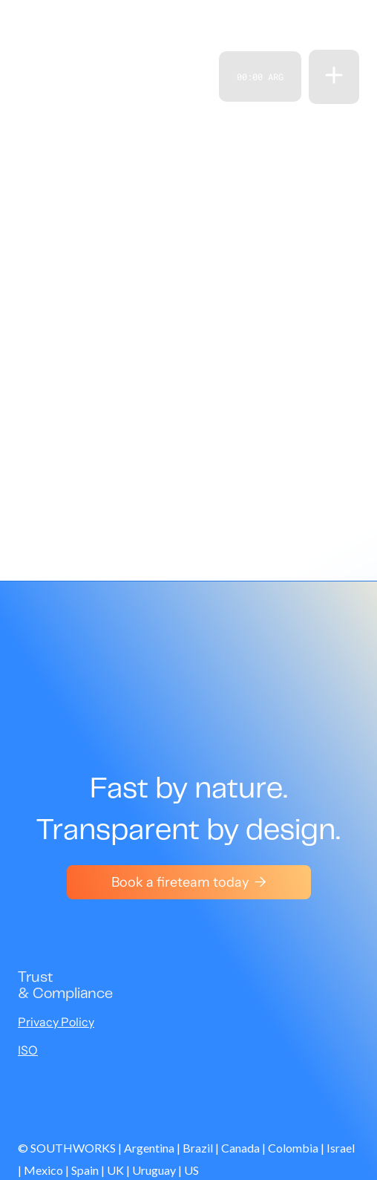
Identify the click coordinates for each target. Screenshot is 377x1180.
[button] (334, 77)
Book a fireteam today (188, 882)
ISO (28, 1050)
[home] (46, 76)
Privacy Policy (56, 1022)
